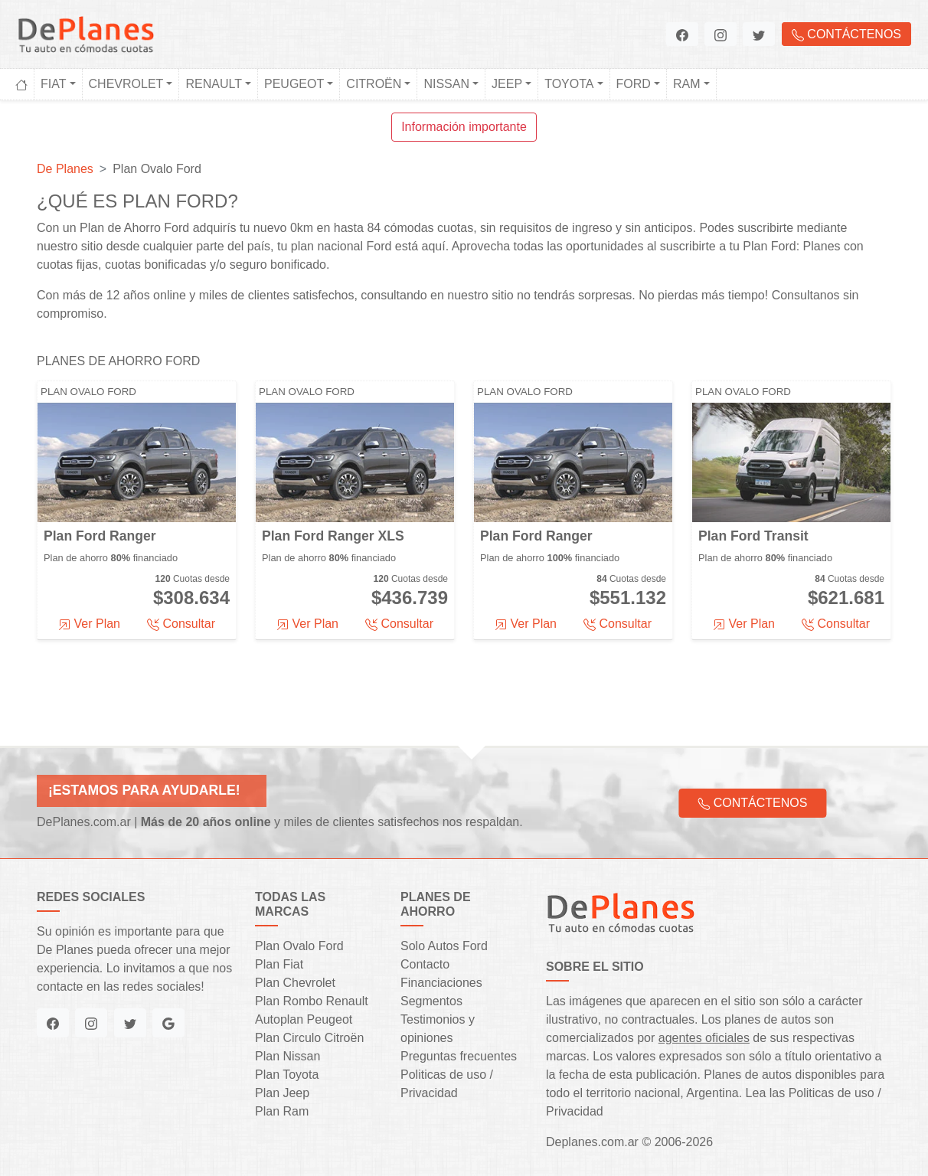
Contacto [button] (424, 964)
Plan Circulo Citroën (309, 1037)
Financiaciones (441, 982)
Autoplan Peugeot (303, 1019)
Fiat (53, 83)
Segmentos (431, 1001)
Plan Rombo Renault (311, 1001)
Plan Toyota (287, 1074)
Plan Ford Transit (753, 536)
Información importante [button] (464, 126)
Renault (213, 83)
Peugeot (294, 83)
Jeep (507, 83)
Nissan (446, 83)
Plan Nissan (287, 1056)
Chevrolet (126, 83)
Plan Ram (282, 1111)
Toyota (568, 83)
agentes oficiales (704, 1037)
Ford (633, 83)
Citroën (373, 83)
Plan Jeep (282, 1092)
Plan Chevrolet (295, 982)
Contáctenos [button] (846, 34)
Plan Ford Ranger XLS (333, 536)
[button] (682, 34)
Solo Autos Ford (444, 945)
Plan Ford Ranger (100, 536)
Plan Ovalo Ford (88, 391)
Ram (687, 83)
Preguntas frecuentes (458, 1056)
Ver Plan (89, 624)
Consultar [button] (181, 624)
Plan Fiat (279, 964)
